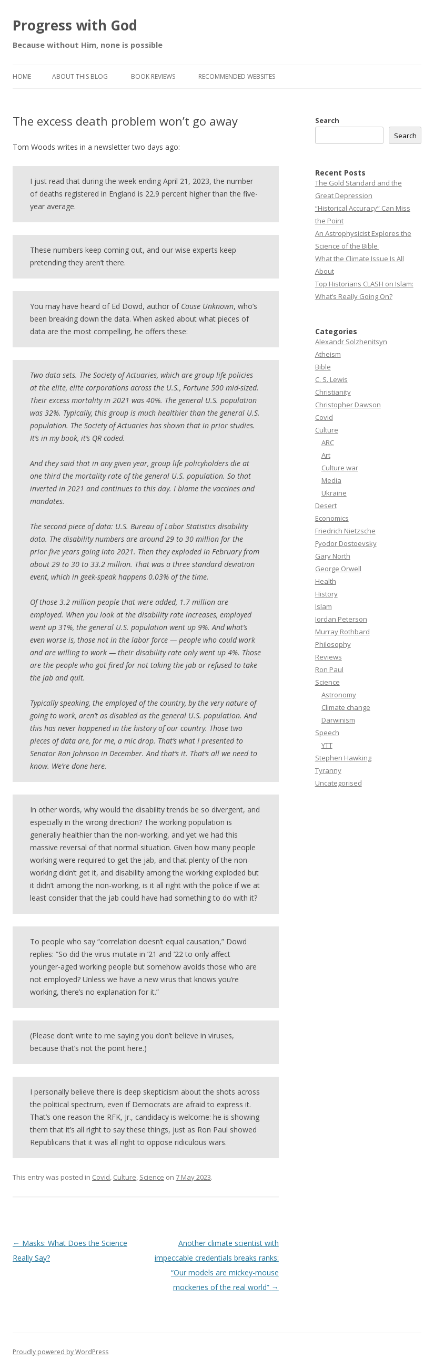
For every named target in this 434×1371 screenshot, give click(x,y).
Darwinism (338, 720)
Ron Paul (329, 669)
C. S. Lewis (331, 379)
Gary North (332, 556)
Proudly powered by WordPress (60, 1351)
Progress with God (75, 25)
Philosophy (333, 644)
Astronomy (338, 694)
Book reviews (153, 76)
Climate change (345, 707)
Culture (124, 1177)
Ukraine (334, 493)
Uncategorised (338, 783)
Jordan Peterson (341, 619)
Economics (332, 518)
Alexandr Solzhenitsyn (351, 341)
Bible (323, 367)
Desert (326, 505)
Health (325, 581)
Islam (323, 606)
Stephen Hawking (343, 757)
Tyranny (328, 770)
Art (325, 455)
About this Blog (80, 76)
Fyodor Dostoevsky (346, 543)
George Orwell (338, 568)
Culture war (339, 467)
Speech (327, 732)
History (326, 594)
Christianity (333, 392)
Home (22, 76)
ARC (327, 442)
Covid (101, 1177)
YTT (326, 745)
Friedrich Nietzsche (345, 530)
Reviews (328, 657)
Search (327, 120)
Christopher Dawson (348, 404)
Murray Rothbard (342, 631)
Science (151, 1177)
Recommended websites (236, 76)
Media (331, 480)
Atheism (328, 354)
